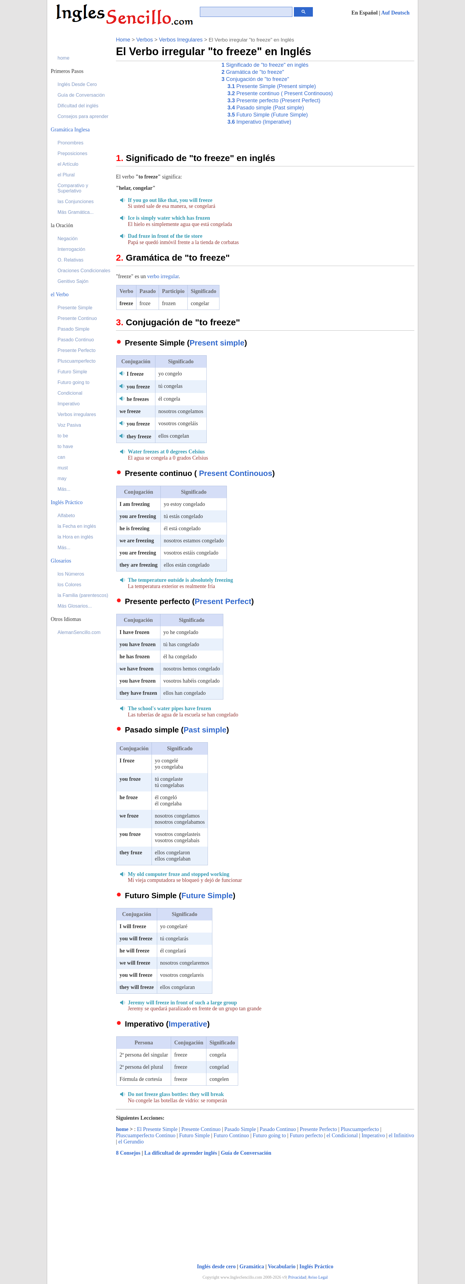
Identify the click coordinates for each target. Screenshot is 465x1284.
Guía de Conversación (246, 1153)
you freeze (138, 387)
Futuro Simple (194, 1135)
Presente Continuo (201, 1129)
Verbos (144, 40)
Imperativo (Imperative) (259, 122)
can (61, 457)
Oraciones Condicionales (84, 270)
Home (123, 40)
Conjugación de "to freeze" (255, 79)
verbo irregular (163, 276)
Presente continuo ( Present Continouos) (280, 93)
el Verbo (60, 294)
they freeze (139, 436)
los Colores (69, 584)
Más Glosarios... (75, 605)
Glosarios (61, 561)
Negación (68, 238)
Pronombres (70, 142)
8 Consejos (128, 1153)
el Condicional (342, 1135)
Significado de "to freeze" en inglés (265, 65)
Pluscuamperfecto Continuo (145, 1135)
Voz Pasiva (69, 425)
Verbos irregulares (77, 414)
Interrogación (71, 249)
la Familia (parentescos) (83, 595)
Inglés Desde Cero (77, 84)
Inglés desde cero (216, 1266)
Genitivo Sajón (73, 281)
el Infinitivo (401, 1135)
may (62, 478)
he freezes (138, 399)
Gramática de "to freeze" (253, 72)
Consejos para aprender (83, 116)
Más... (64, 489)
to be (63, 435)
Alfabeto (66, 515)
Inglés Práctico (316, 1266)
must (63, 467)
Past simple (205, 729)
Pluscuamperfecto (360, 1129)
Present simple (216, 342)
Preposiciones (72, 153)
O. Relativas (70, 259)
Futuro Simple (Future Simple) (267, 115)
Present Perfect (223, 601)
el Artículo (68, 164)
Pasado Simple (240, 1129)
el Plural (66, 174)
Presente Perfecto (318, 1129)
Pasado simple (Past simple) (265, 108)
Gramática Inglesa (70, 130)
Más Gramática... (76, 212)
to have (65, 446)
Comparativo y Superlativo (73, 188)
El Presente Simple (157, 1129)
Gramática (252, 1266)
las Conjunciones (76, 201)
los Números (71, 573)
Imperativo (373, 1135)
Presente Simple (75, 307)
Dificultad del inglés (78, 105)
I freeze (135, 374)
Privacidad (297, 1277)
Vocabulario (281, 1266)
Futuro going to (269, 1135)
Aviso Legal (318, 1277)
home (122, 1129)
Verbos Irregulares (181, 40)
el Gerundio (131, 1142)
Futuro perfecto (306, 1135)
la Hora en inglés (75, 536)
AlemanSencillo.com (79, 632)
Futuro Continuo (231, 1135)
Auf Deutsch (395, 13)
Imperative (187, 1023)
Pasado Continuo (278, 1129)
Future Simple (207, 895)
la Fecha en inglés (77, 526)
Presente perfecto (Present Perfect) (273, 100)
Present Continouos (235, 473)
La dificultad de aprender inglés (180, 1153)
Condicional (70, 393)
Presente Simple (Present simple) (271, 86)
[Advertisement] (166, 102)
